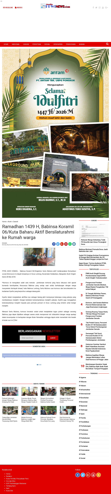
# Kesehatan (84, 398)
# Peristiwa (83, 434)
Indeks (18, 8)
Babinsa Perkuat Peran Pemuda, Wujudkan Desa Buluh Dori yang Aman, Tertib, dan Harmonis (48, 421)
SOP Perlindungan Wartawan (16, 483)
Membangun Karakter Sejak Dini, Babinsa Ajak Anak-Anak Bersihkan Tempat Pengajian (97, 366)
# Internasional (84, 394)
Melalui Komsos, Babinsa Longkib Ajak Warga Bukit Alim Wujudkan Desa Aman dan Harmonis (28, 421)
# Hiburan (82, 382)
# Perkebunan (84, 438)
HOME (6, 44)
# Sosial (82, 458)
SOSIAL (47, 44)
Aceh (9, 222)
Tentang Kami (11, 486)
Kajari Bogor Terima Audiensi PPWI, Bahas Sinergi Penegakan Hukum (92, 264)
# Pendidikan (84, 422)
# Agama (82, 377)
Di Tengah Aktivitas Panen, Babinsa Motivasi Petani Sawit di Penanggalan (96, 296)
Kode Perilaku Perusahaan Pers (17, 479)
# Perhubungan (85, 426)
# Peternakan (84, 450)
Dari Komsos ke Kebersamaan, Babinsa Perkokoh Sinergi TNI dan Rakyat (67, 420)
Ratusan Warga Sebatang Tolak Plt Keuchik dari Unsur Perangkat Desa (93, 242)
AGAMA (82, 44)
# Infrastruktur (84, 390)
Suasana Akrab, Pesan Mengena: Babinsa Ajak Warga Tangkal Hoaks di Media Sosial (29, 401)
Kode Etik (9, 491)
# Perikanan (83, 430)
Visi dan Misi (10, 481)
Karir (7, 488)
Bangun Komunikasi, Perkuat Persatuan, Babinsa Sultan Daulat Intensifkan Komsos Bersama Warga (48, 401)
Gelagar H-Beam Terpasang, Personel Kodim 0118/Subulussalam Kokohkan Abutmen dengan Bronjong (66, 402)
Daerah (15, 222)
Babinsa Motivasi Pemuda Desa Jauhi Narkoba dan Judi (93, 250)
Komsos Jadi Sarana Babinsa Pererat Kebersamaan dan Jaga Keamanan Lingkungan (97, 305)
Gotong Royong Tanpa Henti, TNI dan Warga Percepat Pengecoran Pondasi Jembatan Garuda (97, 315)
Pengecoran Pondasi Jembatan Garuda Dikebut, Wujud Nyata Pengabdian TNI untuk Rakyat (97, 286)
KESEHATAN (58, 44)
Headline (8, 8)
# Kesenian (83, 402)
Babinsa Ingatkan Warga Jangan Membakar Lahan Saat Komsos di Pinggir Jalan (97, 357)
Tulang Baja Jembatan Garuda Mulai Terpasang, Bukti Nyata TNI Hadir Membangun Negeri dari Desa (9, 421)
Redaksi (9, 476)
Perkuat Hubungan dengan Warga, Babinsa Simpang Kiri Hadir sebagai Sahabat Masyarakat (10, 401)
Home (4, 222)
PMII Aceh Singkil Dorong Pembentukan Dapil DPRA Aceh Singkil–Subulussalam (96, 275)
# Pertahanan (84, 442)
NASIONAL (16, 44)
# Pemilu (82, 418)
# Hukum (82, 386)
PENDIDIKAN (70, 44)
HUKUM (26, 44)
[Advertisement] (55, 27)
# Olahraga (83, 410)
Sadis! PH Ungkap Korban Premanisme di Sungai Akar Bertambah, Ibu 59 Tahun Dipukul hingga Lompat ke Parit (94, 257)
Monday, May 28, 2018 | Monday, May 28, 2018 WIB (15, 244)
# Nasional (83, 406)
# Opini (81, 414)
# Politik (82, 454)
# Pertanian (83, 446)
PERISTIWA (36, 44)
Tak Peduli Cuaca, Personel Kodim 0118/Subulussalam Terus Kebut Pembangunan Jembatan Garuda (96, 326)
